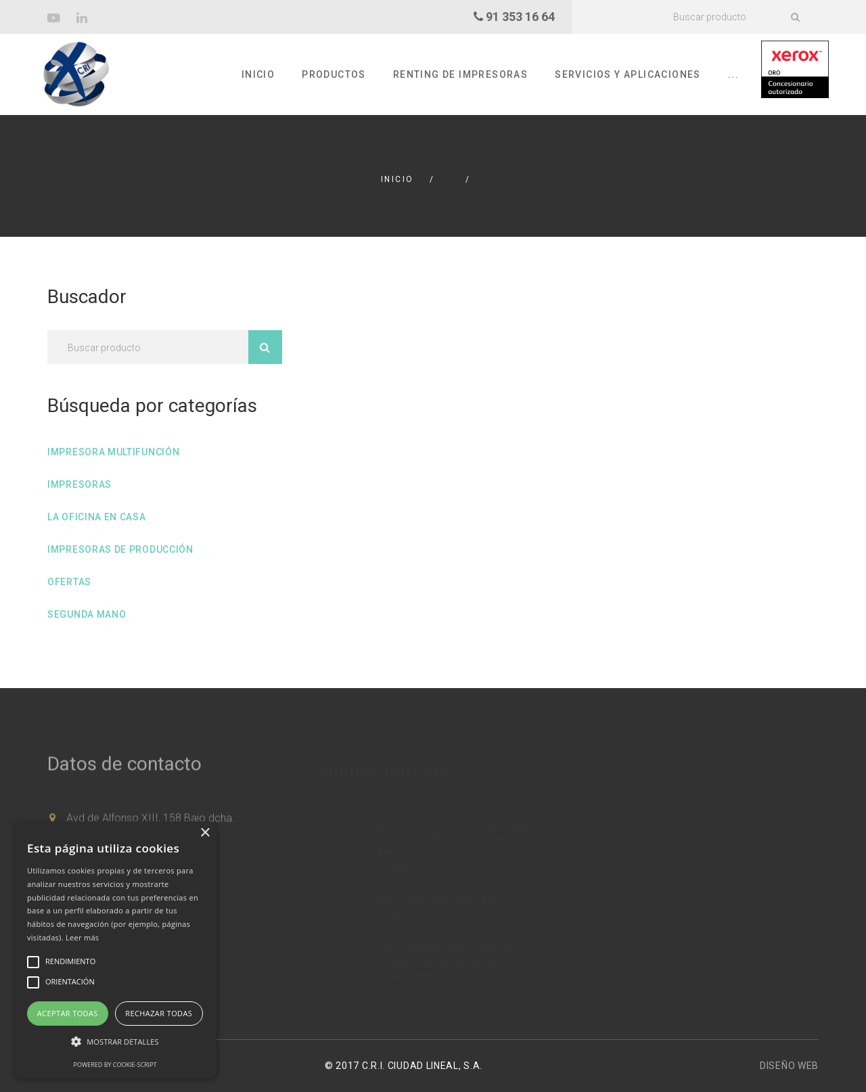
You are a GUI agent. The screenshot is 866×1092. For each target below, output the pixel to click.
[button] (115, 1041)
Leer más (82, 937)
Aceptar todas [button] (67, 1013)
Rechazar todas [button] (158, 1013)
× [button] (205, 833)
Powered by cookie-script (115, 1064)
